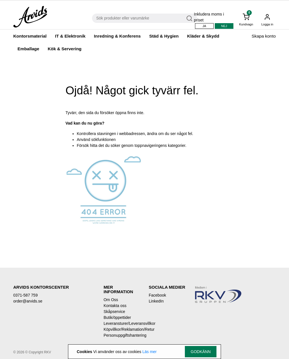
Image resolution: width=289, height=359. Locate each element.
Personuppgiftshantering (122, 335)
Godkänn (201, 351)
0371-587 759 (25, 295)
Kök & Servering (65, 48)
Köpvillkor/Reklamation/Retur (122, 329)
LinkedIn (156, 301)
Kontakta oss (115, 305)
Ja (204, 26)
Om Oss (111, 299)
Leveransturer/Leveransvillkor (122, 323)
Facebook (157, 295)
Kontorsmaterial (30, 36)
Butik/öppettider (117, 317)
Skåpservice (114, 311)
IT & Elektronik (70, 36)
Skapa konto (263, 36)
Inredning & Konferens (117, 36)
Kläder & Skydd (203, 36)
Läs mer (149, 351)
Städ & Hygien (164, 36)
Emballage (28, 48)
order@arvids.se (27, 301)
